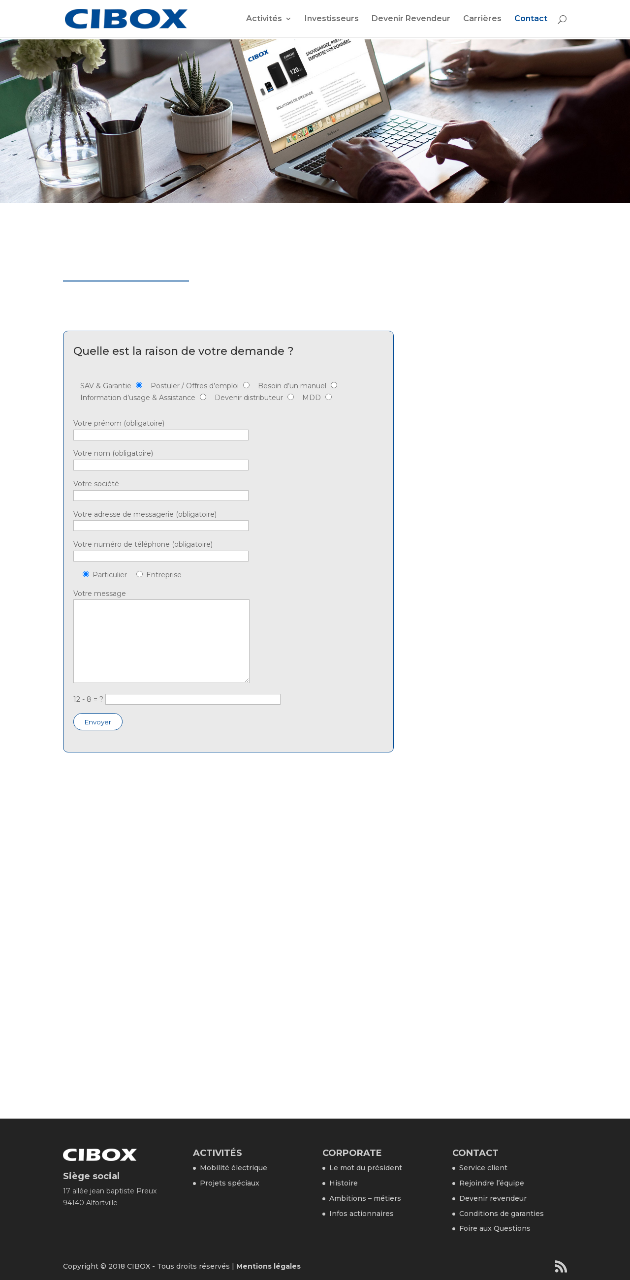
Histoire (343, 1183)
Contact (530, 19)
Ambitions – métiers (365, 1198)
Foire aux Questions (495, 1228)
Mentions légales (268, 1266)
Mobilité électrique (233, 1167)
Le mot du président (365, 1167)
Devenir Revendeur (411, 19)
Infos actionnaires (361, 1213)
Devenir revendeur (493, 1198)
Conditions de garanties (501, 1213)
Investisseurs (332, 19)
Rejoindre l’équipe (491, 1183)
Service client (483, 1167)
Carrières (482, 19)
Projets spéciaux (229, 1183)
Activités (264, 19)
